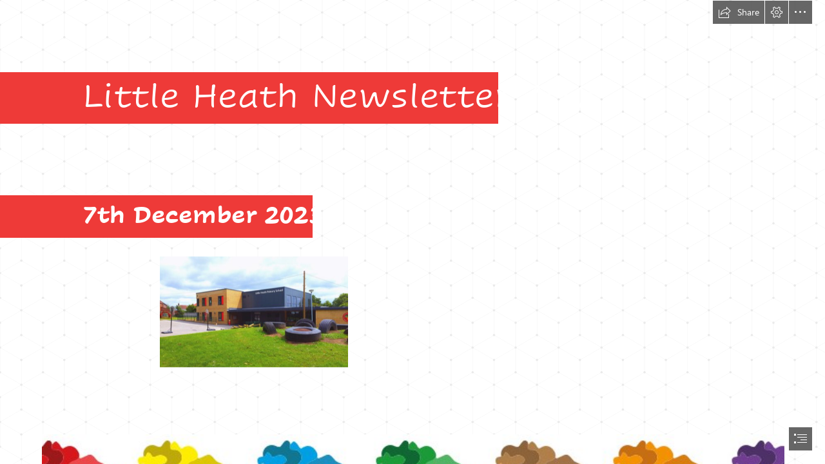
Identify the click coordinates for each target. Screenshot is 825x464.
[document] (412, 232)
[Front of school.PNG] (253, 311)
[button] (738, 12)
